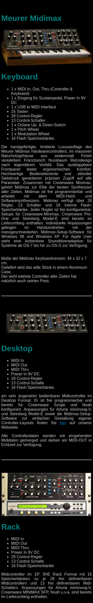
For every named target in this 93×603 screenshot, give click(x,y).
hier (63, 423)
